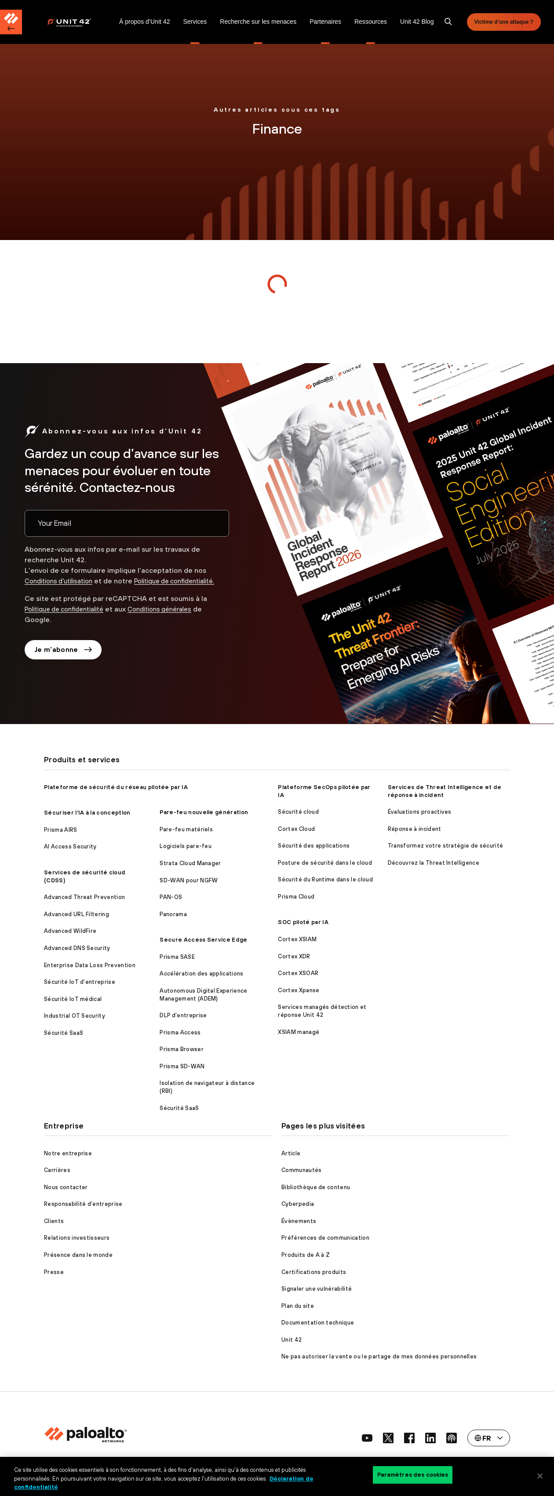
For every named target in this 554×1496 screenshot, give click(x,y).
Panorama (173, 914)
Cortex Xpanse (298, 990)
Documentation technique (317, 1322)
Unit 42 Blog (417, 21)
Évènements (298, 1221)
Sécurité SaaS (63, 1033)
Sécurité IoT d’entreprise (79, 982)
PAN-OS (171, 897)
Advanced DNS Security (77, 948)
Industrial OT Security (74, 1015)
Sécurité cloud (298, 811)
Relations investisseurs (76, 1237)
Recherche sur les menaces (258, 21)
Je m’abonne (64, 655)
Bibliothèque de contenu (315, 1187)
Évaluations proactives (420, 811)
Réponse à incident (414, 829)
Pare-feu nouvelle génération (204, 812)
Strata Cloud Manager (190, 863)
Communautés (301, 1170)
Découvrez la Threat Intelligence (433, 862)
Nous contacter (65, 1187)
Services (195, 21)
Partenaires (325, 21)
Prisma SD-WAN (182, 1066)
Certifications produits (313, 1272)
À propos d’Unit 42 (144, 21)
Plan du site (297, 1306)
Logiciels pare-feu (185, 846)
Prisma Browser (181, 1049)
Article (290, 1153)
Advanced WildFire (70, 931)
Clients (54, 1221)
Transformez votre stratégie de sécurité (445, 845)
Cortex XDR (294, 956)
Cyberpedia (297, 1204)
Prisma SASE (177, 957)
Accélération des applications (201, 973)
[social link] (367, 1438)
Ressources (370, 21)
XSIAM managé (298, 1032)
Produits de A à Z (305, 1255)
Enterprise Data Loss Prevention (89, 965)
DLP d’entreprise (183, 1015)
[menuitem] (79, 22)
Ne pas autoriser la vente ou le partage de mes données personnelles (379, 1356)
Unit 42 (291, 1339)
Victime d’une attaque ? (503, 22)
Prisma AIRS (60, 829)
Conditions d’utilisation (63, 575)
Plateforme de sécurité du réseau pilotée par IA (116, 787)
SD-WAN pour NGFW (189, 880)
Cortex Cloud (296, 829)
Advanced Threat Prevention (84, 897)
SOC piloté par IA (303, 922)
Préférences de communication (325, 1237)
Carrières (57, 1170)
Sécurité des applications (314, 845)
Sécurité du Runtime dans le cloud (325, 879)
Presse (54, 1272)
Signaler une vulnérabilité (316, 1288)
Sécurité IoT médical (73, 999)
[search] (448, 22)
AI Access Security (70, 846)
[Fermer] (540, 1475)
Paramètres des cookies (412, 1475)
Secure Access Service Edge (203, 939)
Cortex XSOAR (298, 973)
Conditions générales (175, 614)
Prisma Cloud (296, 896)
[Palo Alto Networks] (75, 22)
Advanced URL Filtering (76, 914)
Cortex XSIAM (297, 939)
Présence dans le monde (78, 1255)
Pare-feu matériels (186, 829)
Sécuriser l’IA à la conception (87, 812)
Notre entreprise (68, 1153)
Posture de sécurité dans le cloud (325, 862)
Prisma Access (180, 1032)
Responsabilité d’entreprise (83, 1204)
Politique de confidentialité (70, 614)
